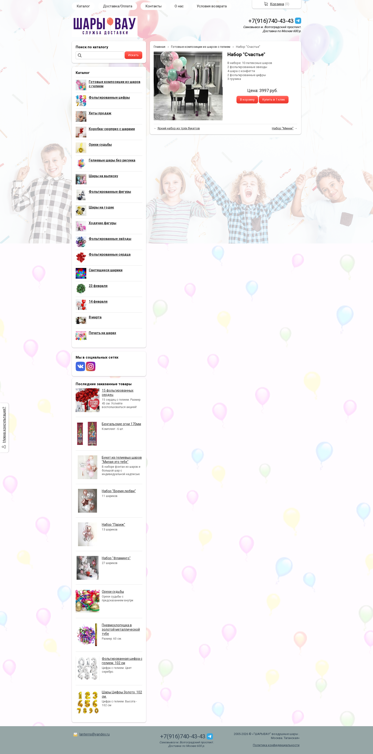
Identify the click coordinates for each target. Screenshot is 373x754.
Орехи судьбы (113, 591)
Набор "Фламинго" (116, 558)
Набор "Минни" (283, 128)
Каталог (83, 6)
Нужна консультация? (4, 425)
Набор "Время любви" (119, 491)
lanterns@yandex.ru (94, 734)
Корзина (277, 4)
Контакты (153, 6)
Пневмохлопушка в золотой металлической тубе (121, 629)
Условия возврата (212, 6)
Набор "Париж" (113, 524)
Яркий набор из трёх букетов (178, 128)
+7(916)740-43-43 (271, 21)
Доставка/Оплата (117, 6)
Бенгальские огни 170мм (121, 424)
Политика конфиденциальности (276, 745)
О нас (179, 6)
